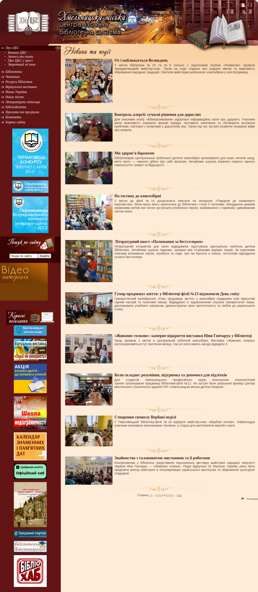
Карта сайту (15, 122)
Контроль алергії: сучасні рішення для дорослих (158, 114)
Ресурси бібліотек (18, 82)
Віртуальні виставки (21, 87)
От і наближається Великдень (141, 60)
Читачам (12, 77)
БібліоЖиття (15, 107)
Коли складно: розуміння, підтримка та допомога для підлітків (171, 375)
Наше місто (14, 97)
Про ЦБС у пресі (20, 60)
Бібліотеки (13, 72)
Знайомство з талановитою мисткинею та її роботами (162, 458)
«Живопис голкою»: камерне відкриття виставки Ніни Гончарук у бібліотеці (183, 336)
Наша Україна (16, 92)
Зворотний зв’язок (22, 64)
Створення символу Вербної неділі (145, 417)
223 (179, 495)
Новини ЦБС (17, 52)
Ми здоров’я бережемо (134, 153)
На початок (249, 499)
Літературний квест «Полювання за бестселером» (159, 241)
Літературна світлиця (22, 102)
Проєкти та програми (22, 112)
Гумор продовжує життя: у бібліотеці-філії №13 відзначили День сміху (177, 294)
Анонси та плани (20, 56)
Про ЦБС (12, 48)
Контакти (13, 117)
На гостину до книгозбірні (138, 196)
